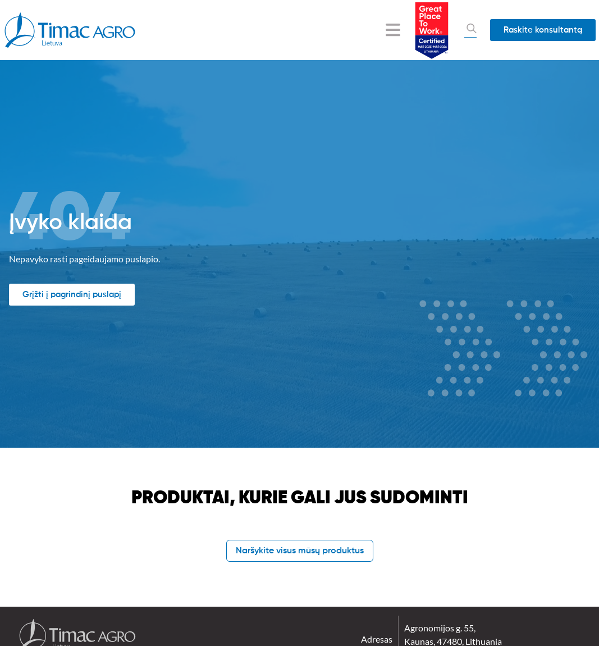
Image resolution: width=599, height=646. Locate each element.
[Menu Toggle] (393, 30)
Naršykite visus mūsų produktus (300, 551)
